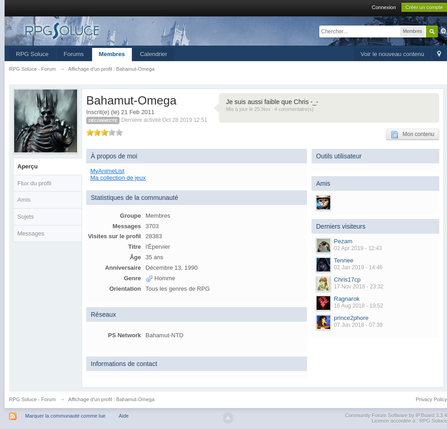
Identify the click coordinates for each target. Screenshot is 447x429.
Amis (24, 199)
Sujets (25, 216)
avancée (443, 31)
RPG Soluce (32, 54)
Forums (74, 54)
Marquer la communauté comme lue (65, 416)
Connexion (384, 7)
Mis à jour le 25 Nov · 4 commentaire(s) (269, 109)
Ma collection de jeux (118, 177)
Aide (124, 416)
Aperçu (27, 166)
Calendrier (153, 54)
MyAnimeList (107, 170)
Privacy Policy (431, 399)
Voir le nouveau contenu (393, 54)
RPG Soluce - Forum (32, 399)
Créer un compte (424, 7)
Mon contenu (412, 134)
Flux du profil (34, 183)
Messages (30, 233)
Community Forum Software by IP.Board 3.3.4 (396, 415)
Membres (112, 54)
